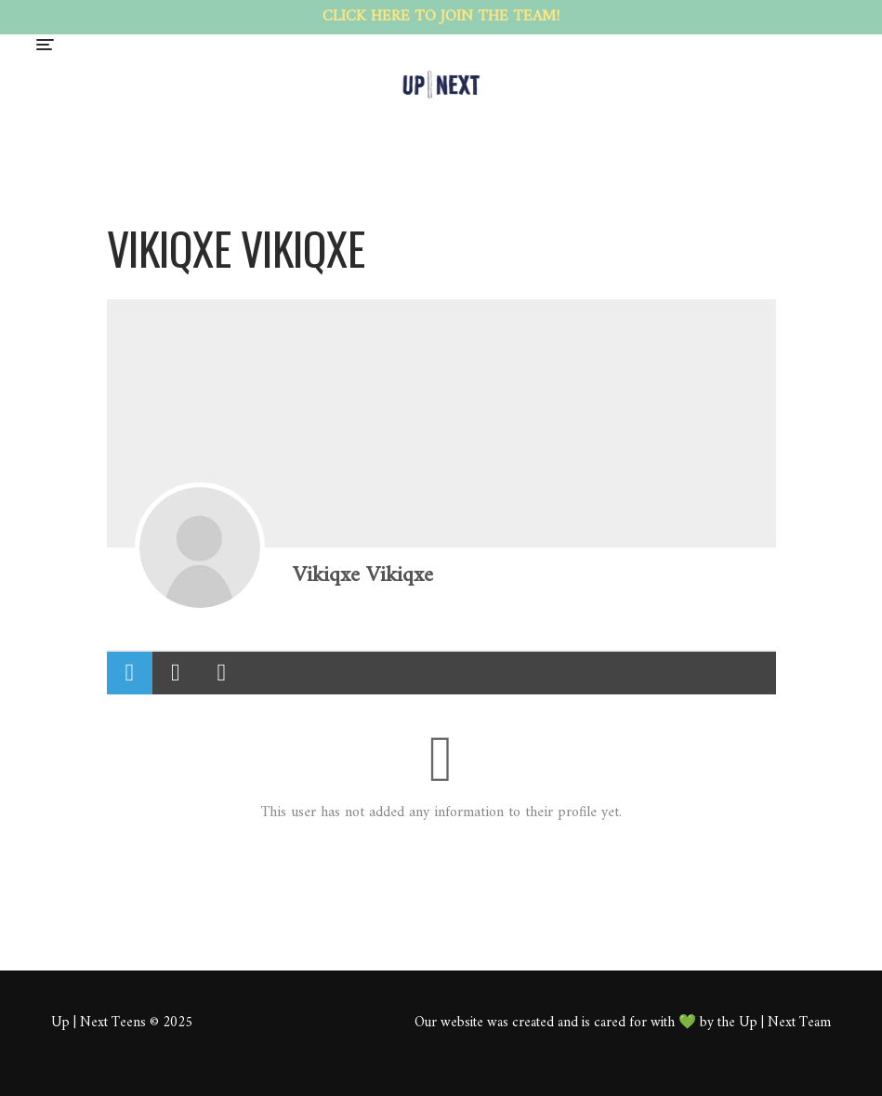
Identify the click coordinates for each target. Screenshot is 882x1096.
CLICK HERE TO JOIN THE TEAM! (441, 17)
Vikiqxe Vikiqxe (363, 575)
